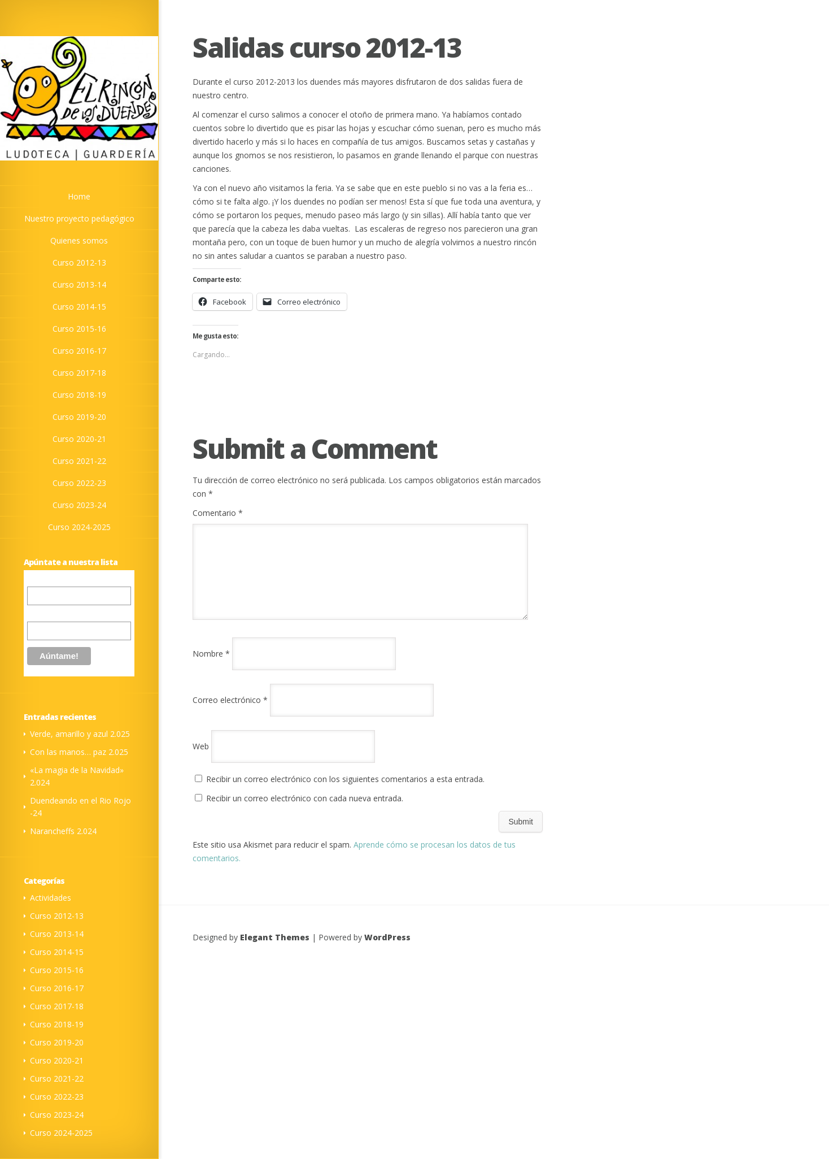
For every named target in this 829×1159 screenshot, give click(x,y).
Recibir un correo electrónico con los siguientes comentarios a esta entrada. (345, 792)
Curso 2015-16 (79, 328)
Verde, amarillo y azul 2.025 (80, 733)
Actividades (50, 897)
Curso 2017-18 (79, 372)
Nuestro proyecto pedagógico (79, 218)
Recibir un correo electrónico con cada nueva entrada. (304, 811)
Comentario (218, 512)
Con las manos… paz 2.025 (79, 751)
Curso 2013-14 (79, 284)
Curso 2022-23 (79, 483)
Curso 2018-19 (79, 394)
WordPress (387, 950)
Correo (39, 580)
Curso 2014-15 (79, 306)
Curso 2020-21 (79, 438)
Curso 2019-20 (79, 416)
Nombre (41, 613)
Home (79, 196)
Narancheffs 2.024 (63, 831)
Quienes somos (79, 240)
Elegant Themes (274, 950)
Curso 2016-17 (79, 350)
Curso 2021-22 (79, 460)
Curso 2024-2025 (79, 527)
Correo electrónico (230, 713)
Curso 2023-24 (79, 505)
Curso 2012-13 (79, 262)
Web (201, 759)
